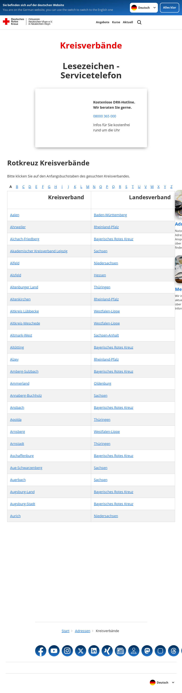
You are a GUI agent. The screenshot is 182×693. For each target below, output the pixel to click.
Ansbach (17, 407)
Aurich (15, 515)
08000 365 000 (104, 116)
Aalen (14, 215)
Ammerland (19, 383)
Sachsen (100, 251)
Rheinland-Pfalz (106, 227)
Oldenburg (102, 383)
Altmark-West (21, 335)
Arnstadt (17, 443)
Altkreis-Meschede (25, 323)
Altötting (17, 347)
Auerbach (18, 479)
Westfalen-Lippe (107, 311)
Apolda (16, 419)
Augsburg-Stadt (22, 503)
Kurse (116, 22)
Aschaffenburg (22, 455)
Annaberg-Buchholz (26, 395)
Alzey (14, 359)
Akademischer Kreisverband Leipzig (38, 251)
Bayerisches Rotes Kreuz (113, 239)
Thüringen (102, 287)
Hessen (100, 275)
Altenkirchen (20, 299)
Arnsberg (17, 431)
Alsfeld (15, 275)
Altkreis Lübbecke (24, 311)
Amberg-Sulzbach (24, 371)
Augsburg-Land (22, 491)
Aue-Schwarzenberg (26, 467)
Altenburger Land (24, 287)
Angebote (102, 22)
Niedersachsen (106, 263)
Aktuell (128, 22)
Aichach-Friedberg (24, 239)
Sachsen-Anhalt (106, 335)
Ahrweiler (18, 227)
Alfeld (14, 263)
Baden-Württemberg (110, 215)
